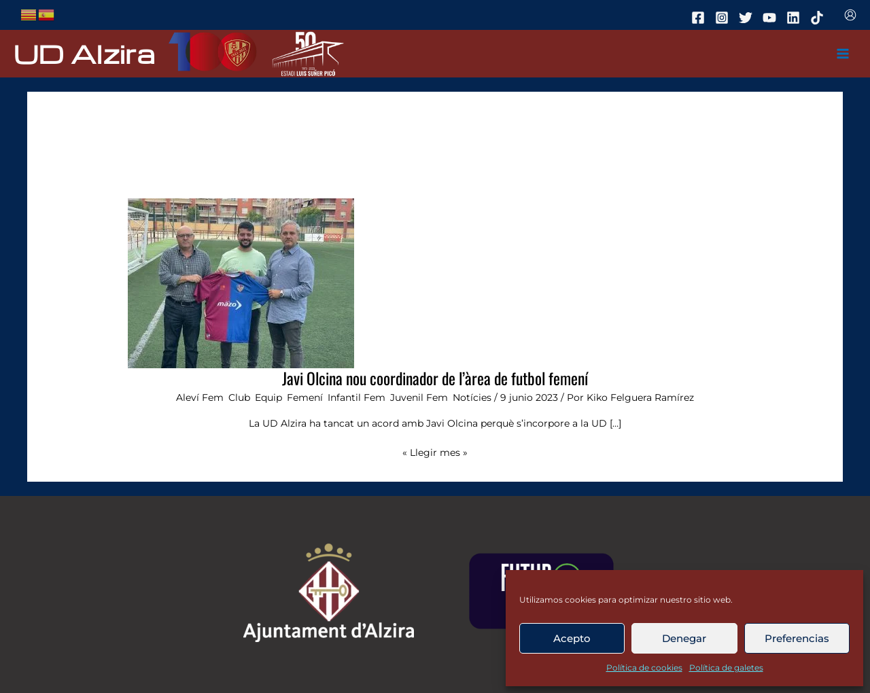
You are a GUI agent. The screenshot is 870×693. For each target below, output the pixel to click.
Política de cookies (644, 667)
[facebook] (700, 17)
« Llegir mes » (435, 451)
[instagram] (724, 17)
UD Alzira (84, 53)
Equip (268, 397)
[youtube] (771, 17)
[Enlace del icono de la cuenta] (850, 15)
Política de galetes (726, 667)
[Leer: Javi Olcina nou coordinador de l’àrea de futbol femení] (241, 282)
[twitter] (747, 17)
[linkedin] (795, 17)
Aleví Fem (200, 397)
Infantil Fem (356, 397)
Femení (305, 397)
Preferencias (797, 638)
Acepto (572, 638)
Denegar (684, 638)
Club (239, 397)
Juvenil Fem (419, 397)
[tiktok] (819, 17)
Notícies (472, 397)
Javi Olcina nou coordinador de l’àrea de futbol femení (435, 378)
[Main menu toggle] (843, 54)
